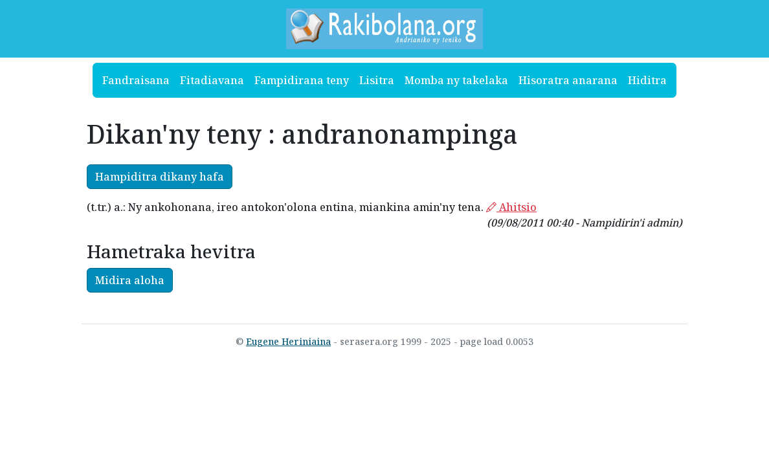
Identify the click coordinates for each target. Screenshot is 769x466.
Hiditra (647, 80)
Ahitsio (511, 207)
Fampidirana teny (301, 80)
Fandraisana (136, 80)
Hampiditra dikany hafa (159, 177)
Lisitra (376, 80)
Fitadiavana (212, 80)
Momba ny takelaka (456, 80)
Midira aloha (129, 280)
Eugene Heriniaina (288, 341)
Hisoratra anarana (568, 80)
